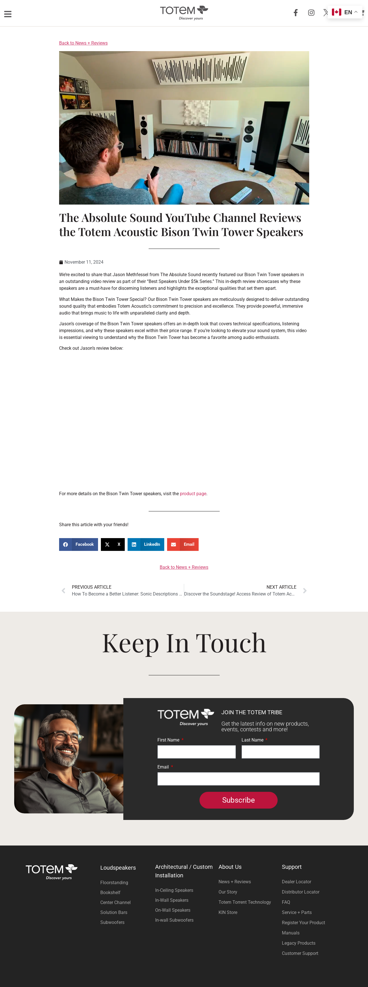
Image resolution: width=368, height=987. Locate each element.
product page (192, 493)
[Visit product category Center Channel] (126, 902)
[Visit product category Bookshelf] (126, 893)
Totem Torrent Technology (245, 902)
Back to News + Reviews (83, 43)
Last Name (253, 740)
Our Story (228, 892)
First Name (168, 740)
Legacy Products (298, 943)
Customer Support (300, 953)
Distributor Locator (300, 892)
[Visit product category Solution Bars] (126, 912)
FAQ (286, 902)
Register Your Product (303, 922)
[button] (78, 544)
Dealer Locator (296, 881)
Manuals (291, 933)
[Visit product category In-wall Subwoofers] (184, 920)
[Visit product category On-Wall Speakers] (184, 910)
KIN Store (228, 912)
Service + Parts (297, 912)
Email (163, 767)
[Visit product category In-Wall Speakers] (184, 900)
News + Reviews (235, 881)
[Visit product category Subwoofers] (126, 922)
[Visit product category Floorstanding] (126, 883)
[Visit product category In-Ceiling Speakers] (184, 890)
